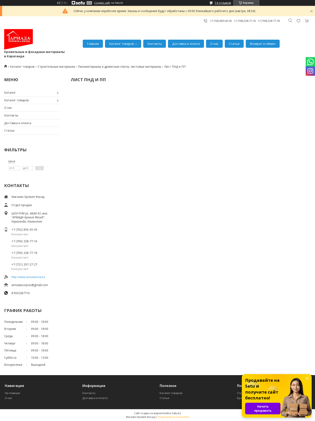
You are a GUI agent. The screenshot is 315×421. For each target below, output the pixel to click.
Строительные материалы (56, 67)
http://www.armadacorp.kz (28, 277)
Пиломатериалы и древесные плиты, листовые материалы (119, 67)
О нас (214, 44)
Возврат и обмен (262, 44)
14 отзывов (223, 3)
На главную (12, 393)
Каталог (10, 92)
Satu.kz (176, 413)
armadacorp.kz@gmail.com (29, 285)
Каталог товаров (121, 44)
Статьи (234, 44)
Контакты (154, 44)
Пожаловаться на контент (173, 417)
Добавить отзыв (298, 21)
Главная (93, 44)
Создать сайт (102, 2)
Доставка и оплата (186, 44)
